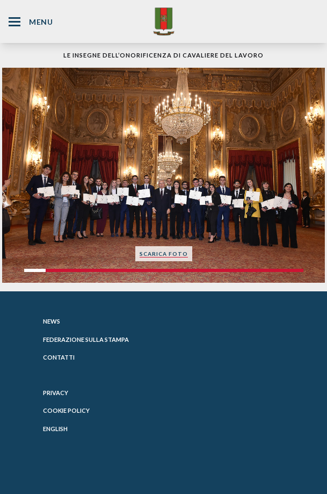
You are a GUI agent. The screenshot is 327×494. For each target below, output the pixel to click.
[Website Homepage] (163, 21)
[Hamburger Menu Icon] (14, 21)
